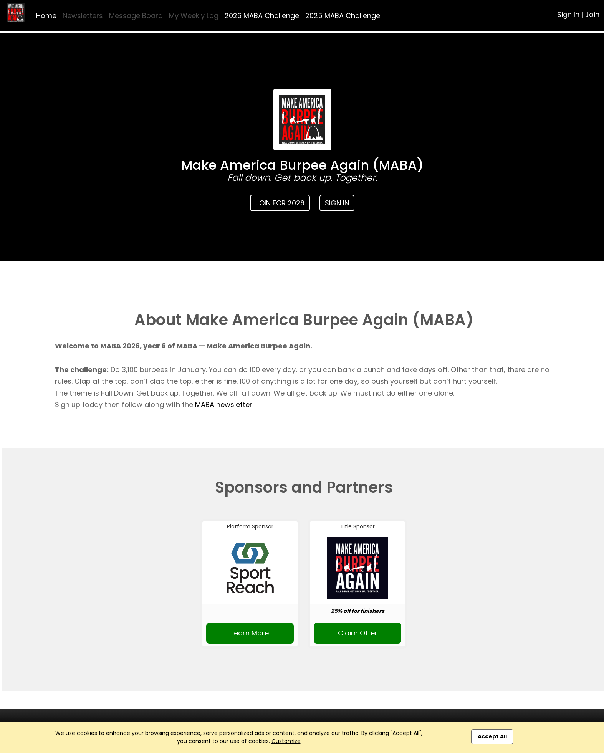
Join (592, 14)
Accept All (492, 736)
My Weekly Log (193, 15)
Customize (286, 741)
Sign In (568, 14)
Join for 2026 (279, 203)
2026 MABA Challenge (262, 15)
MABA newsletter (223, 404)
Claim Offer (357, 633)
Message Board (136, 15)
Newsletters (83, 15)
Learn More (250, 633)
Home (46, 15)
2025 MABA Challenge (342, 15)
